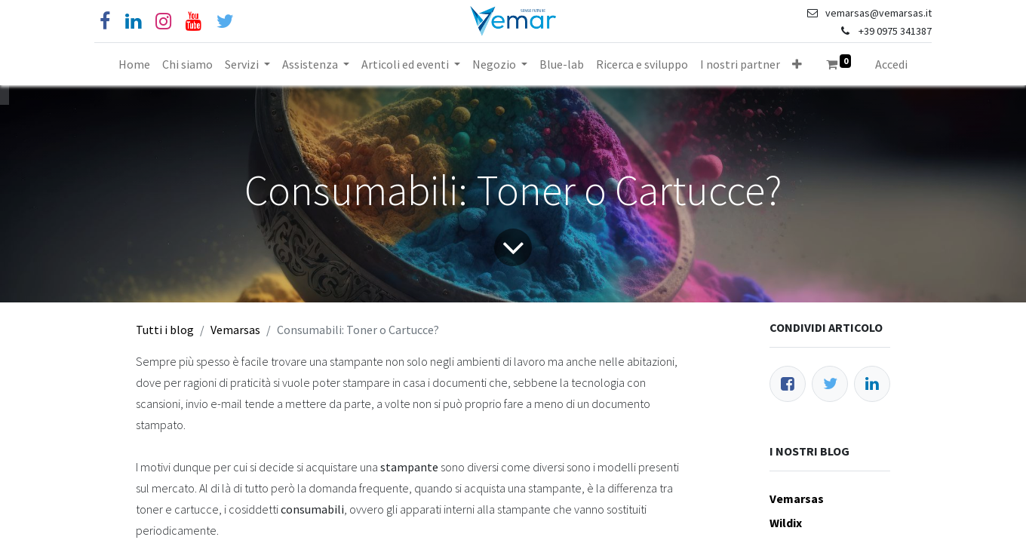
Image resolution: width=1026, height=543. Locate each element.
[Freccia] (513, 247)
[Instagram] (163, 21)
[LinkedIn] (872, 384)
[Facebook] (105, 21)
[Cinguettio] (225, 21)
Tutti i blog (165, 329)
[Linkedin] (133, 21)
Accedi (891, 64)
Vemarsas (235, 329)
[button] (797, 64)
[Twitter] (830, 384)
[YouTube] (193, 21)
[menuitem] (134, 64)
